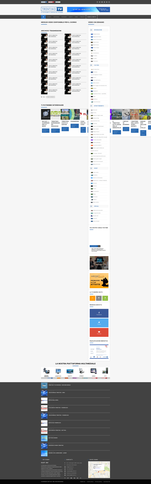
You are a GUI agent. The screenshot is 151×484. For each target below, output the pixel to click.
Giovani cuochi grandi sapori (98, 126)
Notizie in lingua (96, 47)
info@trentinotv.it (70, 466)
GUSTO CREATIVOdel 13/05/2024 (76, 60)
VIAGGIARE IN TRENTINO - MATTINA (57, 430)
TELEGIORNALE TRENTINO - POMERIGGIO (59, 415)
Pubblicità (82, 16)
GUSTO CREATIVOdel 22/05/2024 (53, 42)
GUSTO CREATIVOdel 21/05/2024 (76, 42)
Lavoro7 (94, 77)
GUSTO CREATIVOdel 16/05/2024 (53, 54)
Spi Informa (95, 99)
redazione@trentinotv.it (71, 475)
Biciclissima (95, 175)
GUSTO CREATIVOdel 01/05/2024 (76, 84)
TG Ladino (95, 58)
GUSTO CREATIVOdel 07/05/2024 (76, 72)
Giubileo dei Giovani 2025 (98, 210)
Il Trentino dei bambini (97, 139)
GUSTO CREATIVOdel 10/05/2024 (53, 66)
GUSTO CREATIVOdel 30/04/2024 (53, 90)
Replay (94, 194)
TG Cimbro (95, 55)
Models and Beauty (96, 142)
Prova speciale (96, 191)
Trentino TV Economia (97, 39)
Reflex (94, 96)
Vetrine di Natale (96, 221)
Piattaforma (56, 16)
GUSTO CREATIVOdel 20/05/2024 (53, 48)
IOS (99, 298)
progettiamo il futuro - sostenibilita (99, 93)
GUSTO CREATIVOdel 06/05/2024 (53, 78)
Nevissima (95, 183)
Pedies (94, 50)
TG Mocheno (95, 61)
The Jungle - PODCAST (97, 153)
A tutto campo (96, 172)
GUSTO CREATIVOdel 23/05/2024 (76, 36)
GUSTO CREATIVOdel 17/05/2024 (76, 48)
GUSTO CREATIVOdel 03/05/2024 (76, 78)
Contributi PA (107, 481)
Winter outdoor (96, 202)
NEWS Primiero (96, 44)
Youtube (99, 331)
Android (105, 298)
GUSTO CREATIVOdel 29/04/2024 (76, 90)
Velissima (94, 199)
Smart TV (92, 298)
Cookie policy (90, 481)
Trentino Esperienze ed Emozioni (99, 156)
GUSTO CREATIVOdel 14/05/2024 (53, 60)
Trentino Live (99, 262)
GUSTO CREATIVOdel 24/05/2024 (53, 36)
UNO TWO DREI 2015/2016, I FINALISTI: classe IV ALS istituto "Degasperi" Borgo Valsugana (98, 250)
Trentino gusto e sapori (97, 158)
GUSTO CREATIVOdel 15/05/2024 (76, 54)
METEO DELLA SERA (53, 400)
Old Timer (95, 185)
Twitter (99, 321)
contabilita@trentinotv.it (71, 471)
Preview (94, 188)
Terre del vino (95, 150)
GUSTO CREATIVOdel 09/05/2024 (76, 66)
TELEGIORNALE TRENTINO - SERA (57, 392)
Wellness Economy (96, 164)
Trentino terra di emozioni (98, 161)
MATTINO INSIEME (53, 437)
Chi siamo (49, 16)
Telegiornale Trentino (97, 36)
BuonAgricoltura (96, 69)
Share (76, 16)
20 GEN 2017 (93, 246)
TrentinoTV (95, 218)
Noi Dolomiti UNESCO (97, 145)
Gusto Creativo (96, 128)
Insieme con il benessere (97, 177)
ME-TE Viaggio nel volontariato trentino (100, 85)
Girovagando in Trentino (97, 74)
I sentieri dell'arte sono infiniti (98, 134)
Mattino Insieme (96, 82)
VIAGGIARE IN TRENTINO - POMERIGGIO (58, 407)
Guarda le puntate (45, 130)
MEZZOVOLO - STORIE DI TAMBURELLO (100, 180)
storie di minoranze (96, 101)
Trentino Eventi (96, 42)
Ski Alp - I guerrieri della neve (98, 147)
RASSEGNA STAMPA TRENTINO (56, 445)
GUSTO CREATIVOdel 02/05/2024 (53, 84)
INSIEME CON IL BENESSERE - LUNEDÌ (58, 452)
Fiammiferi (95, 123)
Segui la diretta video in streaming (99, 264)
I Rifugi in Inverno (96, 131)
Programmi (64, 16)
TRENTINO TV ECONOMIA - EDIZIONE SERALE (60, 385)
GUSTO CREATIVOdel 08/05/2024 (53, 72)
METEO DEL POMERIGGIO (55, 422)
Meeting (94, 88)
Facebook (99, 312)
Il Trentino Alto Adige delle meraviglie (100, 137)
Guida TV (71, 16)
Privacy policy (98, 481)
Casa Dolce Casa (96, 120)
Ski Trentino (95, 196)
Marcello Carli (95, 215)
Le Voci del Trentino (97, 80)
